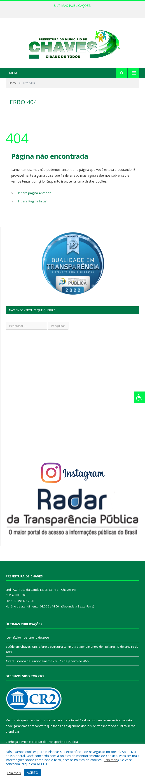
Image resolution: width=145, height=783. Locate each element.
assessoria (111, 720)
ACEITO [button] (32, 772)
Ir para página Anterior (34, 193)
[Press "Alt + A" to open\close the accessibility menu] (139, 397)
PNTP (24, 742)
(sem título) (13, 637)
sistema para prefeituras (61, 720)
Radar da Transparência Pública (56, 742)
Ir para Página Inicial (32, 201)
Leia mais (111, 759)
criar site (33, 720)
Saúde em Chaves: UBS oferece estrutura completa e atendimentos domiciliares (61, 647)
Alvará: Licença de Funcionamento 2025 (32, 661)
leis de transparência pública (107, 726)
